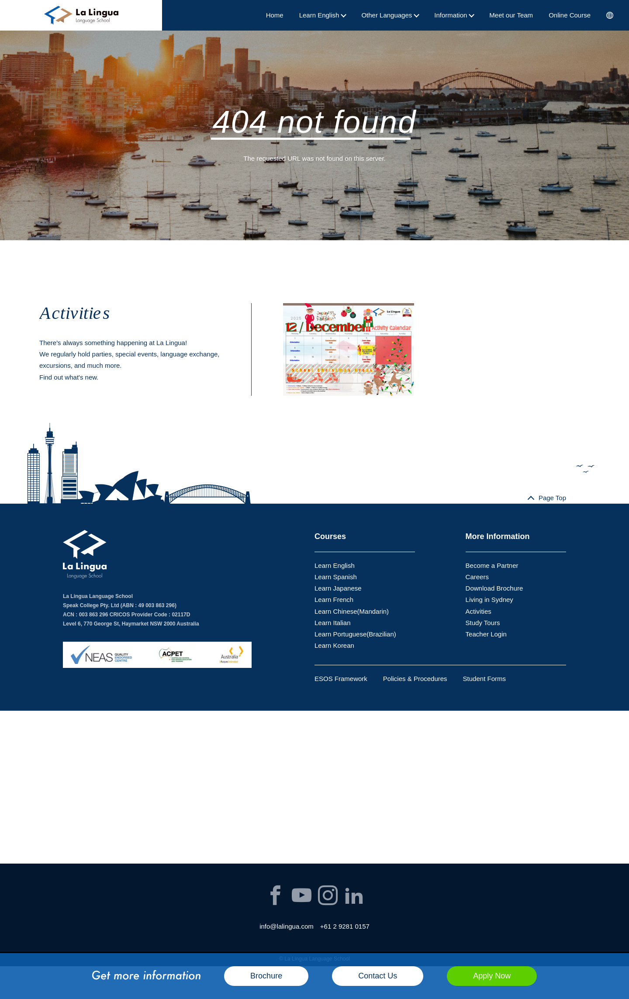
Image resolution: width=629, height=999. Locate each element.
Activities (478, 611)
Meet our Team (511, 15)
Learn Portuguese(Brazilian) (355, 634)
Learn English (322, 15)
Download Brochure (494, 588)
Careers (477, 577)
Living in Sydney (489, 599)
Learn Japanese (338, 588)
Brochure (266, 975)
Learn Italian (332, 622)
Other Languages (389, 15)
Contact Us (377, 975)
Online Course (570, 15)
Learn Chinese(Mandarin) (351, 611)
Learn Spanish (335, 577)
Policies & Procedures (415, 678)
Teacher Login (486, 634)
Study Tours (483, 622)
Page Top (552, 497)
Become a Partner (492, 565)
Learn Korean (334, 645)
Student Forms (484, 678)
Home (274, 15)
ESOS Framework (340, 678)
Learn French (333, 599)
